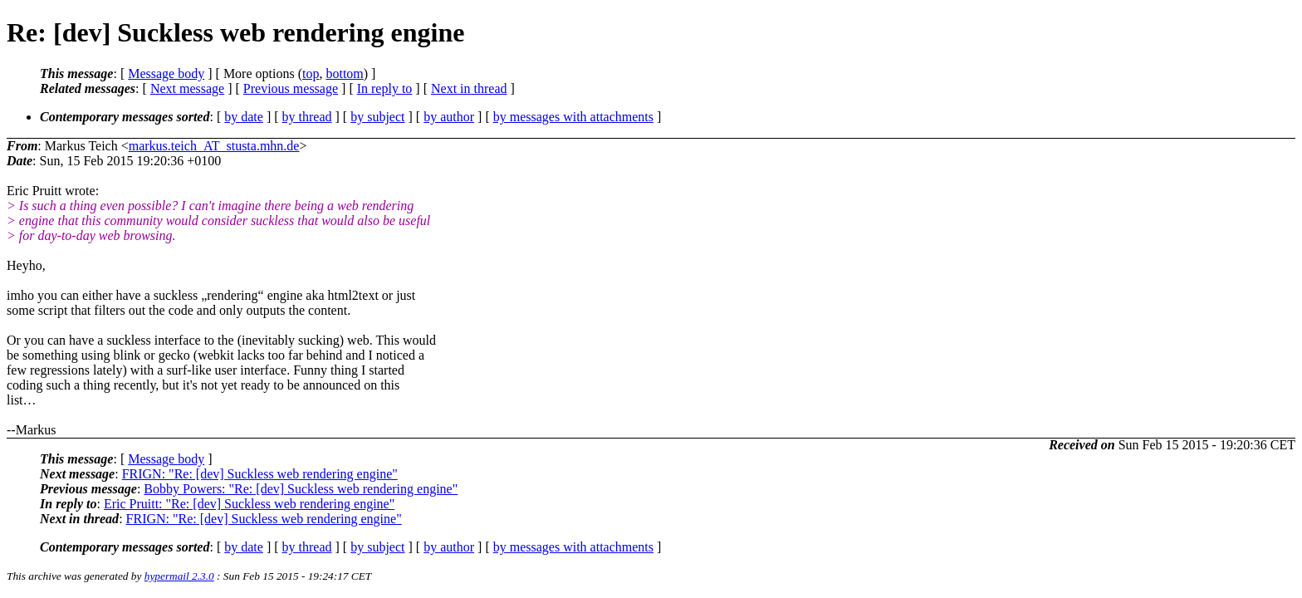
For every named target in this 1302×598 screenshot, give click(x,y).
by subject (377, 117)
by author (448, 117)
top (310, 73)
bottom (344, 73)
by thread (307, 117)
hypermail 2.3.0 (179, 576)
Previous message (290, 88)
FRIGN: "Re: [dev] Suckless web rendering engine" (260, 474)
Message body (166, 73)
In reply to (385, 88)
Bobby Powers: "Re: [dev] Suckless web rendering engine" (301, 489)
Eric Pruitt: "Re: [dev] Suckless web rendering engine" (249, 504)
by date (243, 117)
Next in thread (469, 88)
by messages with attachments (573, 117)
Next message (187, 88)
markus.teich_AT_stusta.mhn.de (214, 146)
